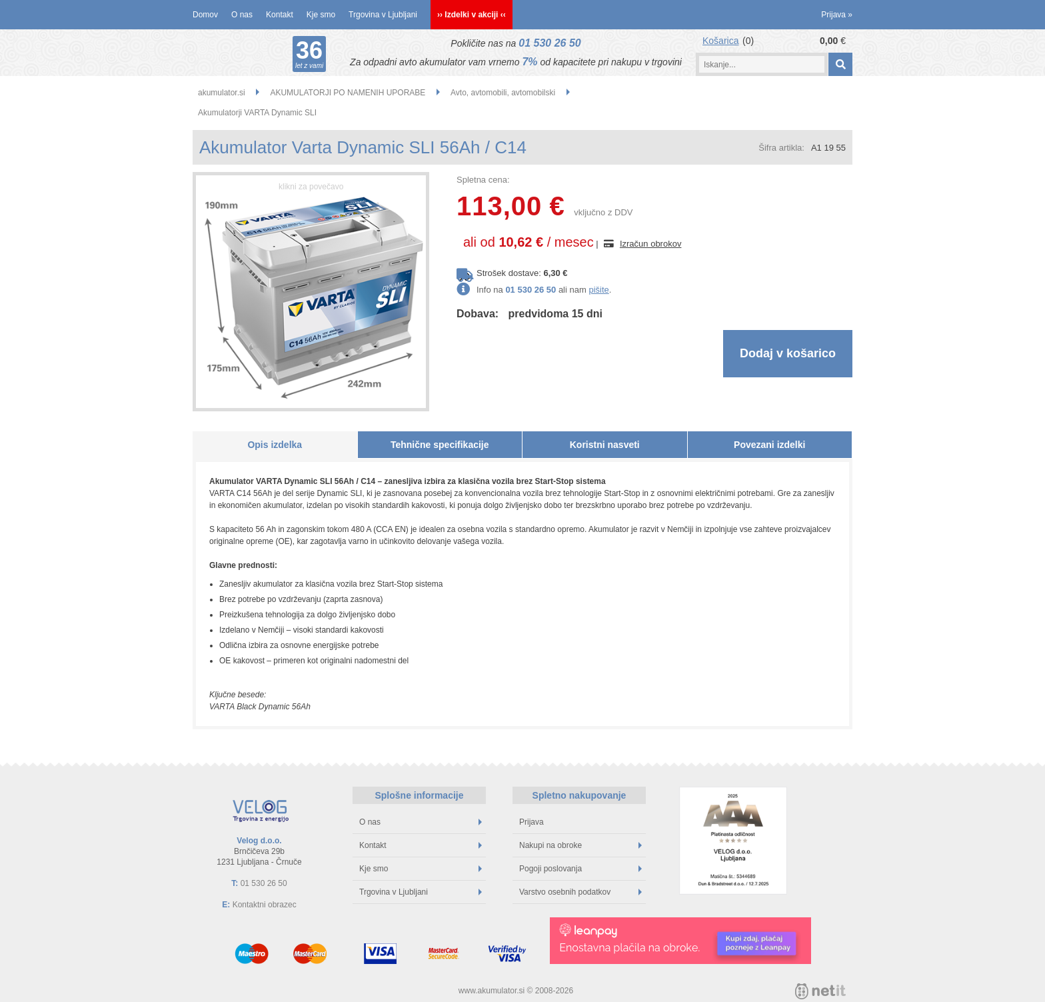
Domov (205, 14)
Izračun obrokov (651, 244)
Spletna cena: (483, 180)
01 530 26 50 (549, 43)
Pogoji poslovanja (580, 868)
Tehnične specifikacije (440, 444)
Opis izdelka (274, 444)
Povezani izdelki (769, 444)
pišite (598, 290)
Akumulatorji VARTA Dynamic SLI (257, 112)
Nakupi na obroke (580, 845)
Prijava (836, 15)
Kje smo (321, 14)
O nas (242, 14)
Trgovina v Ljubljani (383, 14)
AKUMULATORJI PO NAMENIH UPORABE (347, 92)
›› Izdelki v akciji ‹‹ (471, 14)
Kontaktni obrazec (265, 904)
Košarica (720, 40)
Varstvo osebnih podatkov (580, 892)
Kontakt (279, 14)
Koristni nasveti (605, 444)
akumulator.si (221, 92)
